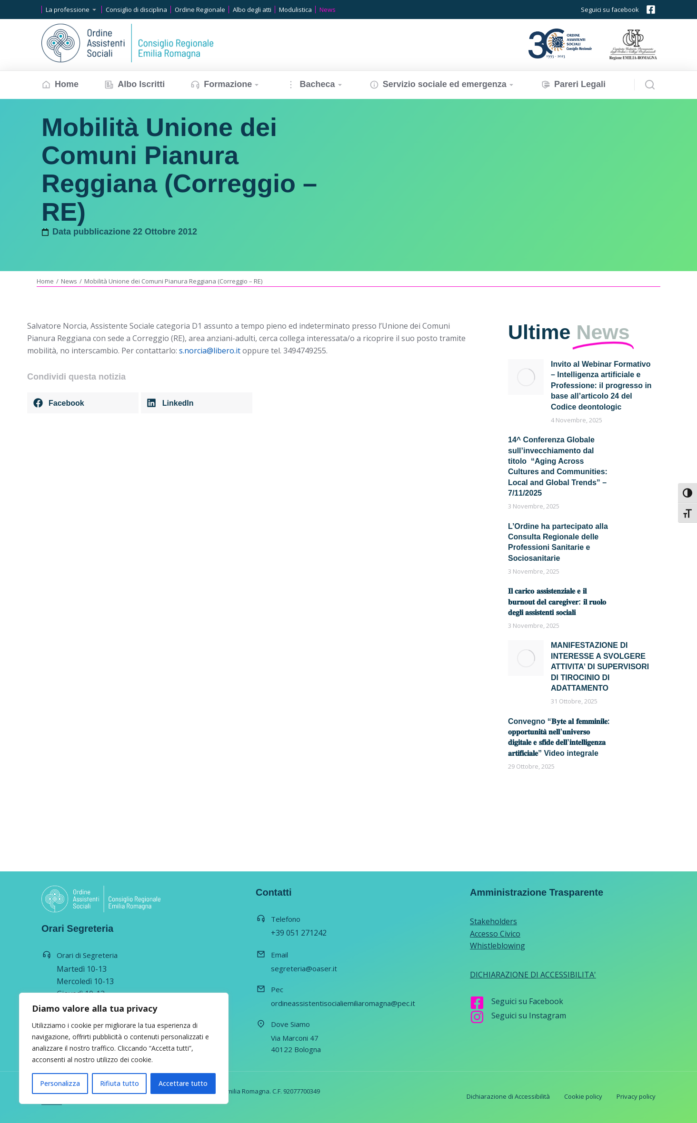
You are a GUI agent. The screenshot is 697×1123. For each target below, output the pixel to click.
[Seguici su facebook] (651, 9)
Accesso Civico (495, 933)
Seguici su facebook (610, 9)
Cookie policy (583, 1096)
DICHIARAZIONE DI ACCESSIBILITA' (533, 974)
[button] (83, 402)
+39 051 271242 (299, 933)
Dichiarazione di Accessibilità (508, 1096)
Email (279, 954)
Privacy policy (636, 1096)
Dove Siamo (290, 1024)
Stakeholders (493, 921)
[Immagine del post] (526, 377)
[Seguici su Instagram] (477, 1017)
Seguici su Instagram (528, 1015)
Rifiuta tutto (119, 1083)
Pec (277, 989)
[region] (124, 1048)
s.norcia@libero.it (209, 350)
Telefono (285, 919)
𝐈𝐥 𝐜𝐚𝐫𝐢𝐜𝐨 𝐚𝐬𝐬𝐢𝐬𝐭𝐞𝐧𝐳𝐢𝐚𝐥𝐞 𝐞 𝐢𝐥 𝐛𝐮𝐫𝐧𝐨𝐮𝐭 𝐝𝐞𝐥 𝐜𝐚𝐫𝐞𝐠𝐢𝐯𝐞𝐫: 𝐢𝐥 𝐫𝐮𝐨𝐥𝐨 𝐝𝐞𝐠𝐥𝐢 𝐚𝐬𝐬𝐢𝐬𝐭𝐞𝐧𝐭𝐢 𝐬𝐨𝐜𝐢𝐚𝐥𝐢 (557, 601)
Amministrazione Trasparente (536, 892)
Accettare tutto (183, 1083)
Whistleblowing (497, 945)
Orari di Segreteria (87, 955)
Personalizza (60, 1083)
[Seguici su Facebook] (477, 1003)
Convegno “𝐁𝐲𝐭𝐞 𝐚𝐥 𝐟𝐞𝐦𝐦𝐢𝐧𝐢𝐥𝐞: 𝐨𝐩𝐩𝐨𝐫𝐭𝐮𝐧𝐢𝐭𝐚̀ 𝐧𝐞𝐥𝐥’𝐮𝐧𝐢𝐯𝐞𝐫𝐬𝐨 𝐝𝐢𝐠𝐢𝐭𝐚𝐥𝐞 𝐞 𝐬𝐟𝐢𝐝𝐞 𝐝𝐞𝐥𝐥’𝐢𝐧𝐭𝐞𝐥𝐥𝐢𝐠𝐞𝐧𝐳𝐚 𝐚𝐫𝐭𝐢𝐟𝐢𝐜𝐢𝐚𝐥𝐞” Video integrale (559, 737)
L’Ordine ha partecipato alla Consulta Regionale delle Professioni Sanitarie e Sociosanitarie (558, 542)
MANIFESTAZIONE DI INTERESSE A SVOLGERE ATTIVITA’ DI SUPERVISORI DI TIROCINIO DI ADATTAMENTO (600, 666)
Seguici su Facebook (527, 1001)
